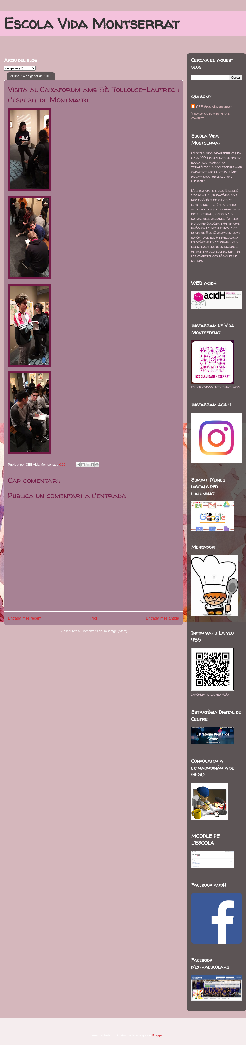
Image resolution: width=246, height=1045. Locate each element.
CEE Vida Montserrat (214, 106)
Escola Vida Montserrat (91, 23)
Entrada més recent (24, 618)
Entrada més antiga (162, 618)
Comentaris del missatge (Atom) (104, 631)
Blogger (157, 1035)
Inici (93, 618)
